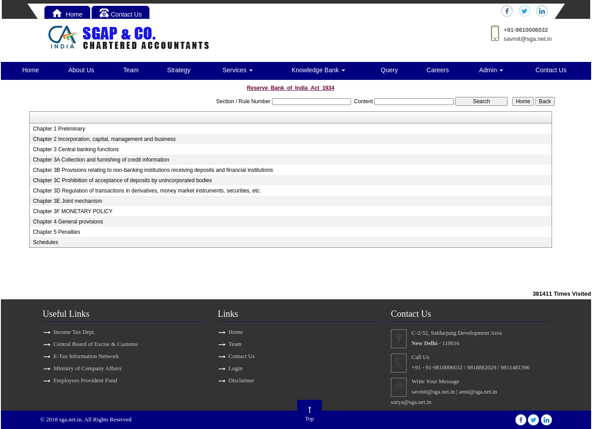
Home (67, 14)
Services (238, 70)
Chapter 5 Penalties (56, 232)
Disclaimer (236, 380)
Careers (437, 70)
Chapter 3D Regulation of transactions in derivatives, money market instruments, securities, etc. (147, 191)
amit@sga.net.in (484, 391)
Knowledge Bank (318, 70)
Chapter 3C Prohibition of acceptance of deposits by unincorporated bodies (122, 180)
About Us (81, 70)
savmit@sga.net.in (528, 38)
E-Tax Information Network (81, 356)
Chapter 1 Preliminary (59, 129)
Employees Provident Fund (80, 380)
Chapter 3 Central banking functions (75, 149)
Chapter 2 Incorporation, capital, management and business (104, 139)
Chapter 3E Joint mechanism (67, 201)
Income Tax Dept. (69, 331)
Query (389, 70)
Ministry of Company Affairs (82, 368)
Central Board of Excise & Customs (90, 344)
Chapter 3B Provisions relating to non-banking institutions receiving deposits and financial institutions (153, 170)
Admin (491, 70)
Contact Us (120, 14)
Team (131, 70)
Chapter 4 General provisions (68, 222)
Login (230, 368)
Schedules (45, 242)
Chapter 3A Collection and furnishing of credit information (101, 160)
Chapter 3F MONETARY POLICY (72, 211)
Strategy (178, 70)
